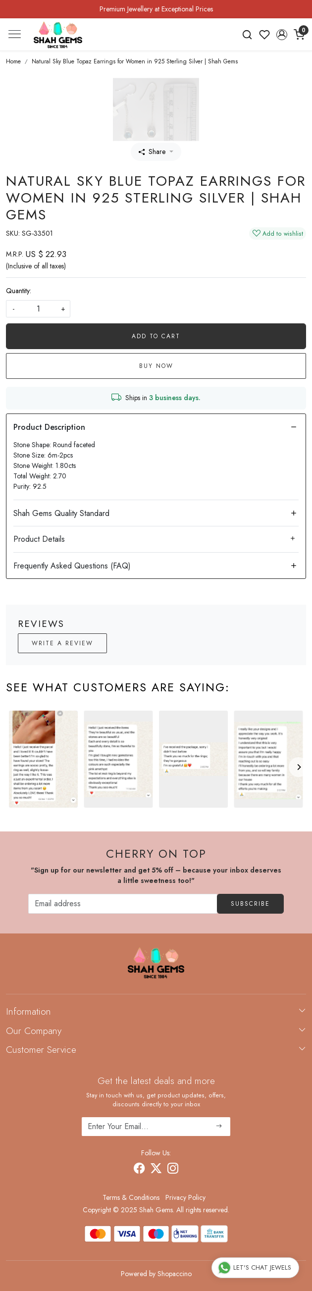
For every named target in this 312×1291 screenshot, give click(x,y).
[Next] (299, 767)
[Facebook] (139, 1170)
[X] (156, 1170)
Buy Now (156, 365)
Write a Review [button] (62, 643)
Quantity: (18, 291)
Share (152, 151)
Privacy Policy (185, 1197)
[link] (247, 34)
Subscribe (250, 903)
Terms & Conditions (131, 1197)
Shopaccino (174, 1274)
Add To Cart (156, 336)
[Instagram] (172, 1170)
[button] (281, 34)
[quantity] (38, 308)
